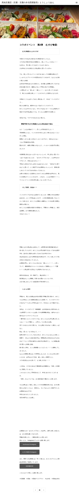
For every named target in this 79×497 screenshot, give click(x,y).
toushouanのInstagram (29, 444)
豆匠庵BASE (29, 466)
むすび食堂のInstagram (29, 452)
